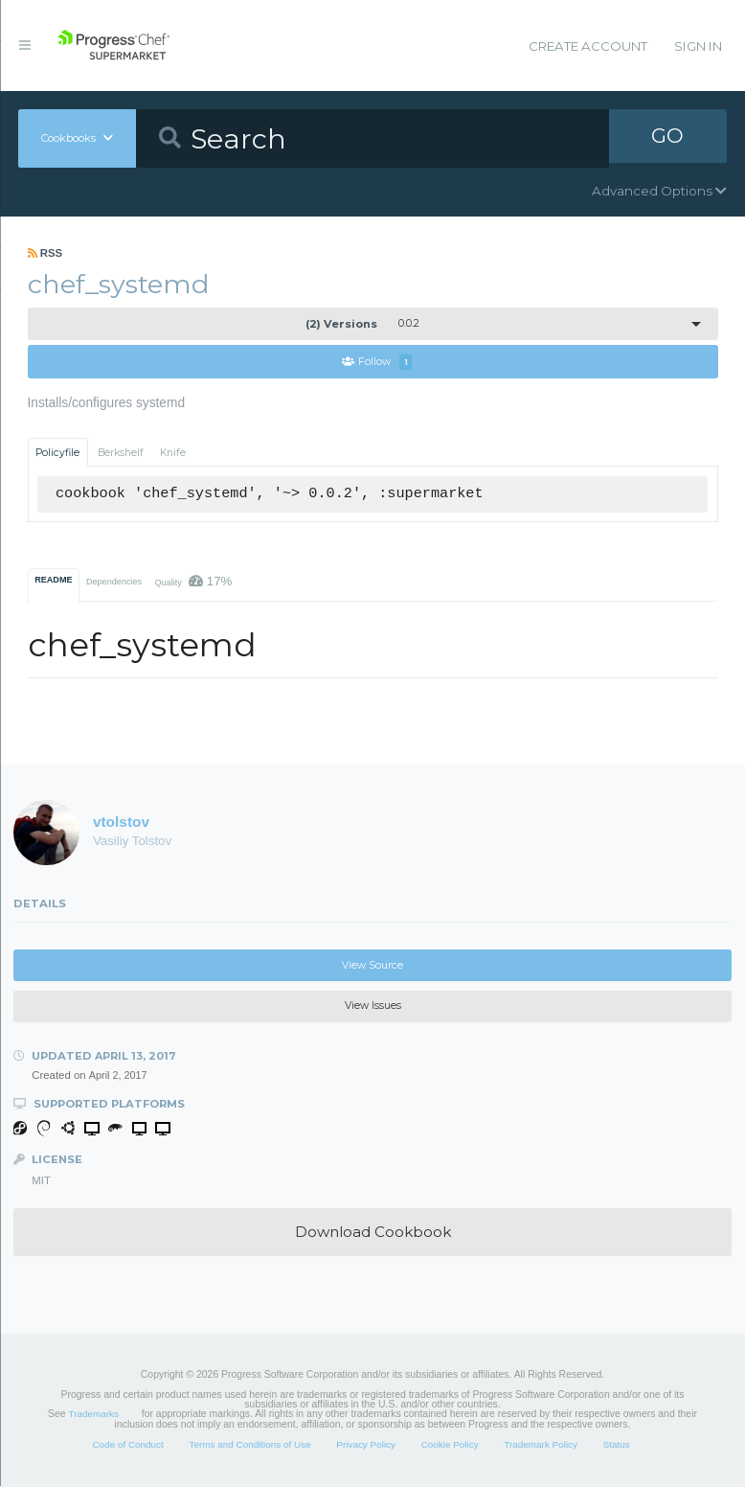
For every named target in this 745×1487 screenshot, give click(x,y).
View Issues (373, 1006)
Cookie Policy (450, 1445)
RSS (45, 253)
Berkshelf (121, 452)
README (53, 580)
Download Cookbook (373, 1233)
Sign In (698, 46)
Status (616, 1445)
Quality (193, 582)
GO (667, 138)
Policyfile (57, 452)
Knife (173, 452)
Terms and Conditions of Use (249, 1445)
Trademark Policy (540, 1445)
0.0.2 (362, 324)
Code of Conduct (127, 1445)
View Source (372, 966)
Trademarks (94, 1414)
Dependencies (114, 582)
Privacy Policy (365, 1445)
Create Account (588, 46)
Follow (377, 363)
